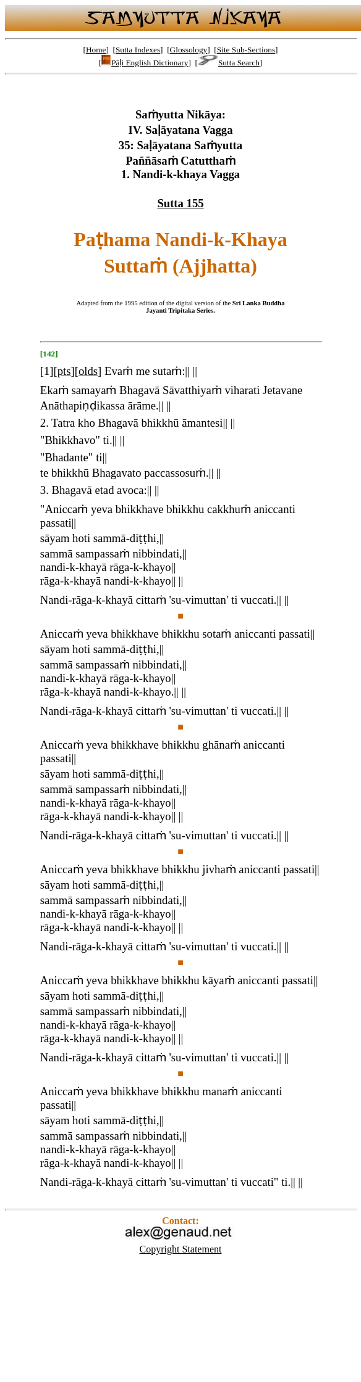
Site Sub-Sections (246, 49)
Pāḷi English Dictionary (144, 62)
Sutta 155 (180, 203)
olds (88, 370)
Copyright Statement (181, 1249)
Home (96, 49)
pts (64, 370)
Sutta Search (229, 62)
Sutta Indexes (138, 49)
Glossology (189, 49)
